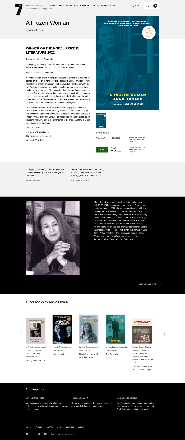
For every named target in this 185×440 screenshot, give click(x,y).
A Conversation (59, 354)
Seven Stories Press (35, 5)
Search (138, 5)
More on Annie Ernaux (148, 284)
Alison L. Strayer (85, 350)
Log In (148, 5)
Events (50, 427)
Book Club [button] (84, 6)
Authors (39, 427)
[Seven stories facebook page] (33, 434)
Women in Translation (35, 140)
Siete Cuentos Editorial (127, 398)
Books (28, 427)
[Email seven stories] (27, 434)
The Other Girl (112, 354)
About (81, 427)
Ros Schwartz (31, 350)
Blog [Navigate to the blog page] (76, 6)
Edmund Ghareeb (138, 359)
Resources (69, 427)
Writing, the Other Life (35, 360)
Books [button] (52, 6)
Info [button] (93, 6)
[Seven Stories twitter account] (39, 434)
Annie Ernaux (36, 30)
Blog (59, 427)
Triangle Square (78, 398)
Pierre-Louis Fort (32, 356)
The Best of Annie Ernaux (37, 136)
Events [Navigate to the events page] (69, 6)
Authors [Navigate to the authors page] (60, 6)
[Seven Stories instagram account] (45, 434)
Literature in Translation (36, 132)
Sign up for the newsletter (61, 434)
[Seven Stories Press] (18, 10)
